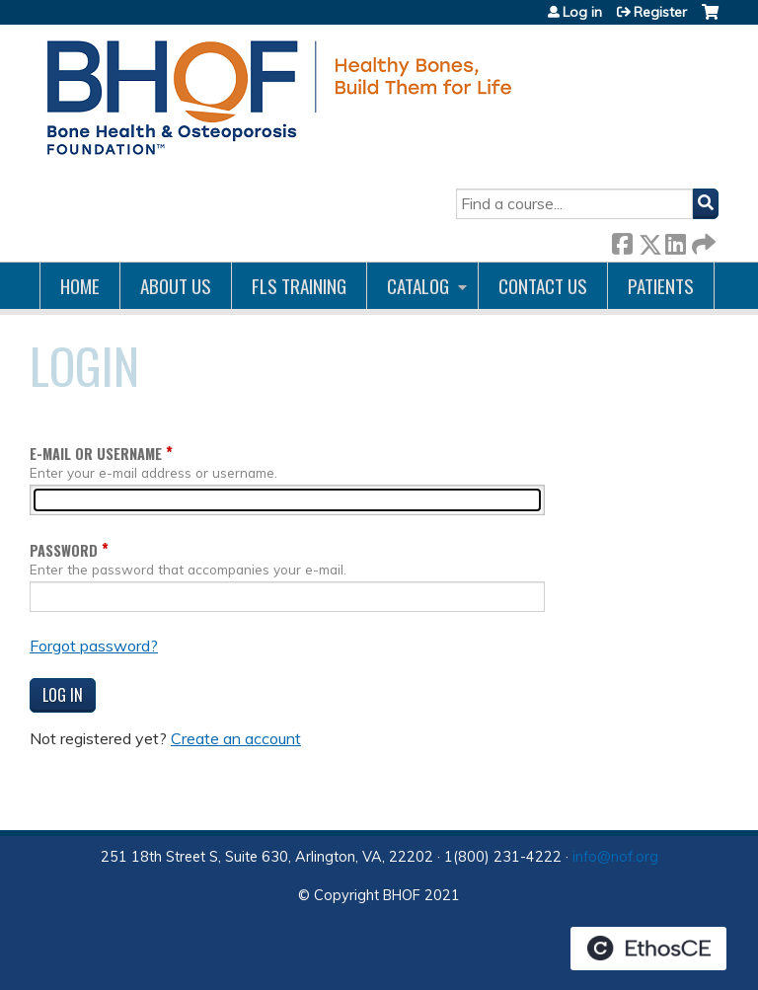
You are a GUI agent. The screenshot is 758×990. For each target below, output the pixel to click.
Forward (702, 240)
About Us (175, 285)
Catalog (418, 285)
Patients (661, 285)
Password (64, 550)
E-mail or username (96, 453)
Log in (582, 12)
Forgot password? (94, 645)
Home (80, 285)
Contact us (542, 285)
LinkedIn (675, 240)
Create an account (236, 738)
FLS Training (299, 285)
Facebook (622, 240)
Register (660, 12)
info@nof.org (615, 857)
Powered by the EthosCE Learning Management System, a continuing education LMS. (648, 948)
